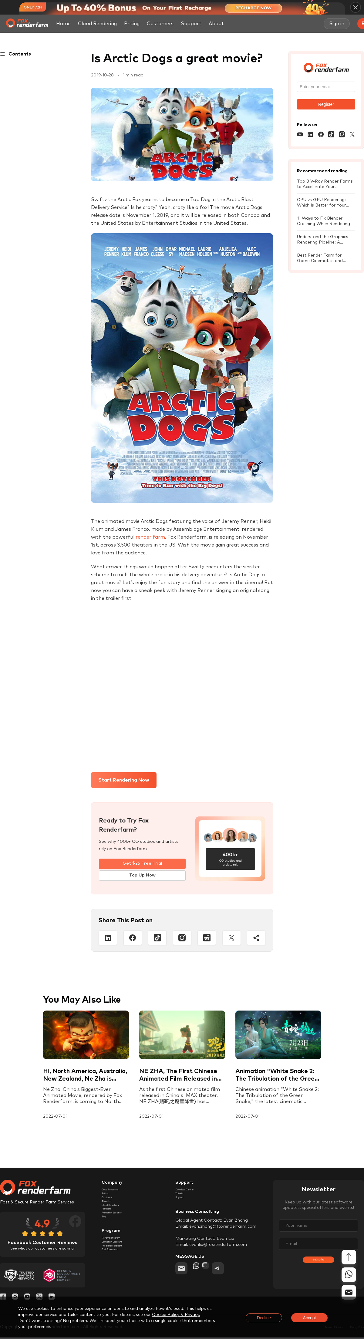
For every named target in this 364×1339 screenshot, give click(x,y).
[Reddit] (206, 939)
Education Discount (122, 1273)
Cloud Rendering (97, 23)
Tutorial (183, 1199)
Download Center (193, 1192)
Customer (112, 1206)
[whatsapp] (199, 1279)
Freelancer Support (121, 1280)
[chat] (217, 1279)
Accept (309, 1317)
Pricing (132, 23)
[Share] (256, 939)
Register (326, 104)
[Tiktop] (157, 939)
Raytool (183, 1206)
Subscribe (318, 1269)
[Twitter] (231, 939)
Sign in (336, 23)
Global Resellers (118, 1220)
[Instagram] (182, 939)
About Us (111, 1213)
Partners (110, 1227)
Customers (160, 23)
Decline (264, 1317)
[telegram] (234, 1279)
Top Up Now (142, 877)
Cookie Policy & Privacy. (176, 1315)
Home (63, 23)
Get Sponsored (117, 1287)
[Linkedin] (108, 939)
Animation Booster (121, 1234)
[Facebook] (132, 939)
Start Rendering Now (123, 780)
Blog (106, 1241)
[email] (181, 1279)
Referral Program (119, 1266)
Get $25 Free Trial (142, 864)
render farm (150, 537)
